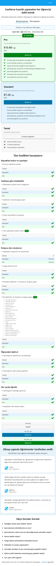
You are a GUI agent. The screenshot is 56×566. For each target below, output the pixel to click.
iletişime (44, 562)
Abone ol (28, 102)
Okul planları (35, 21)
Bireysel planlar (22, 21)
